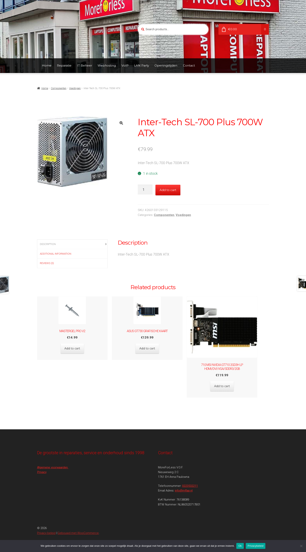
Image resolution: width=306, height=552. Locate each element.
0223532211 (190, 482)
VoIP (125, 65)
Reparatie (64, 65)
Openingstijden (165, 65)
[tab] (72, 244)
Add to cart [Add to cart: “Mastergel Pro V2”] (72, 346)
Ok (240, 545)
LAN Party (141, 65)
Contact (189, 65)
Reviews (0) (47, 263)
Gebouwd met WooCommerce (78, 529)
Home (46, 65)
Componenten (58, 88)
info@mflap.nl (184, 487)
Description (48, 244)
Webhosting (107, 65)
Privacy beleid (46, 529)
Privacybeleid (256, 545)
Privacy (42, 468)
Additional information (55, 253)
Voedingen (75, 88)
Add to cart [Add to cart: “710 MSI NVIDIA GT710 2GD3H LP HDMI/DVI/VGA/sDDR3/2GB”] (234, 384)
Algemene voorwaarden (53, 463)
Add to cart (168, 190)
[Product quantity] (145, 190)
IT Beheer (84, 65)
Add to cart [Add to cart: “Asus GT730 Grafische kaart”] (153, 346)
